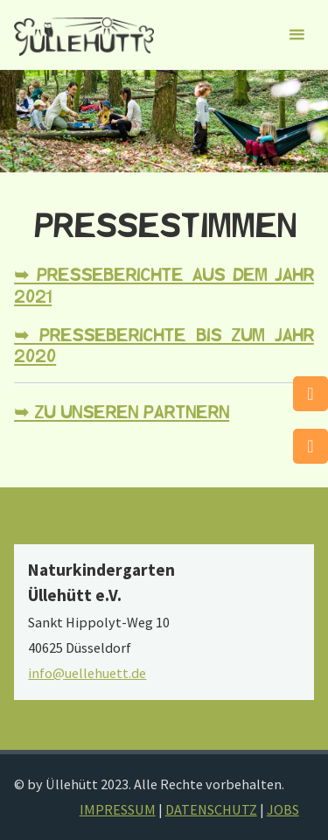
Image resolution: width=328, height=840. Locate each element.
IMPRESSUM (118, 809)
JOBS (283, 809)
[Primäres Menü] (296, 35)
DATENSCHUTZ (211, 809)
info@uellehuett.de (87, 673)
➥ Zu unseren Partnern (121, 413)
